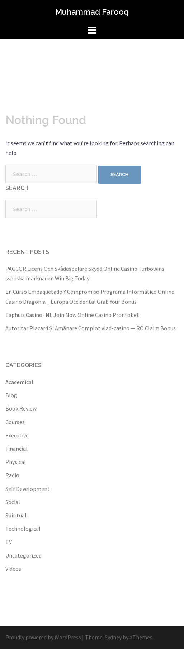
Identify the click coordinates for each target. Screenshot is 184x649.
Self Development (27, 488)
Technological (23, 528)
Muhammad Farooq (92, 11)
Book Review (21, 408)
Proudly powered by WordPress (43, 637)
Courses (15, 422)
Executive (17, 435)
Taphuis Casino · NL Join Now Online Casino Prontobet (72, 314)
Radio (12, 475)
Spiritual (16, 515)
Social (12, 502)
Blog (11, 395)
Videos (13, 568)
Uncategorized (23, 555)
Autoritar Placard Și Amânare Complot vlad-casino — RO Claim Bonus (90, 328)
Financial (16, 448)
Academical (19, 381)
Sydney (113, 637)
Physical (15, 461)
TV (8, 541)
